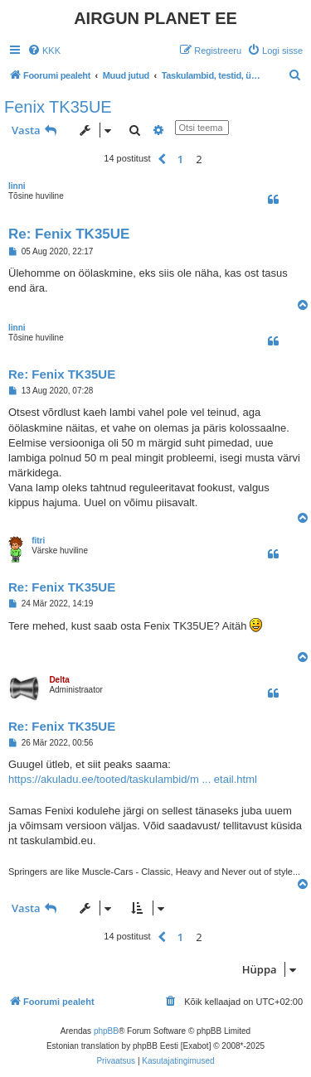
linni (17, 186)
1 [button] (180, 159)
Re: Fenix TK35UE (68, 234)
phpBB (106, 1031)
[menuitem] (44, 50)
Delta (59, 679)
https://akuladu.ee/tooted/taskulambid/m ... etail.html (132, 779)
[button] (161, 159)
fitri (38, 540)
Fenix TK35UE (58, 107)
